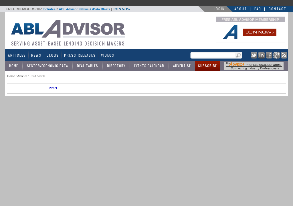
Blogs (53, 55)
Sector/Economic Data (47, 65)
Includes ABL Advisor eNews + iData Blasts (68, 9)
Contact (277, 8)
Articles (17, 55)
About (240, 8)
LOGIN (219, 8)
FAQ (257, 8)
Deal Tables (87, 65)
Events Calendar (149, 65)
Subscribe (207, 65)
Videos (107, 55)
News (36, 55)
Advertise (182, 65)
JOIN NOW (121, 9)
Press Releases (80, 55)
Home (13, 65)
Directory (116, 65)
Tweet (52, 88)
